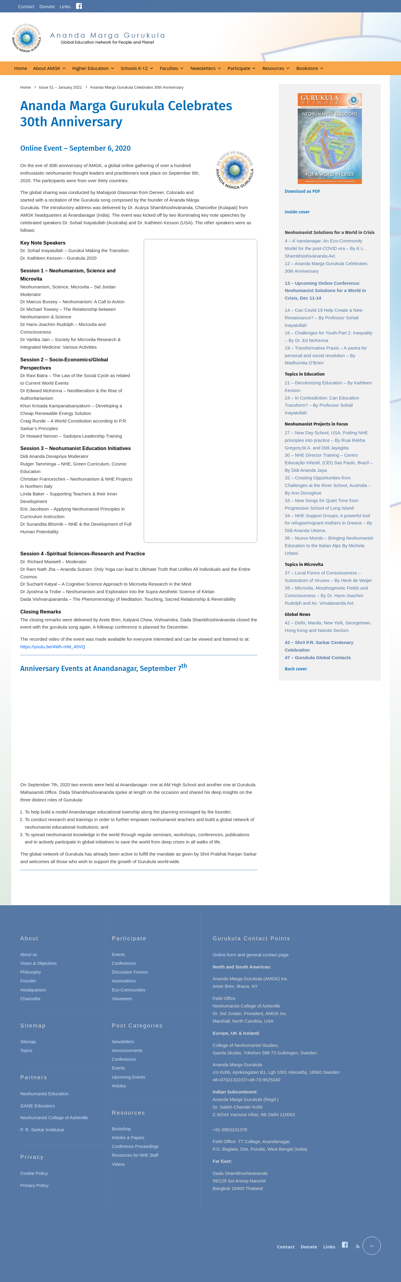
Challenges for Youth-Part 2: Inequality (334, 332)
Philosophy (30, 972)
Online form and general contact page (251, 954)
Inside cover (297, 212)
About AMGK (46, 68)
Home (20, 68)
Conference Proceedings (135, 1146)
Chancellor (30, 998)
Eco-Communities (128, 990)
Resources (273, 68)
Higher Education (90, 68)
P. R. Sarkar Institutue (42, 1129)
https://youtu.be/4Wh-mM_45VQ (52, 646)
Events (118, 954)
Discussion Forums (130, 972)
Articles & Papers (128, 1137)
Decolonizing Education (319, 382)
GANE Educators (37, 1105)
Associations (124, 980)
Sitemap (28, 1041)
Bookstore (307, 68)
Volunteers (122, 998)
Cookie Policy (34, 1173)
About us (28, 954)
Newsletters (202, 68)
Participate (239, 68)
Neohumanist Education (44, 1093)
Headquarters (33, 990)
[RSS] (358, 1246)
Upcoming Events (128, 1077)
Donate (47, 6)
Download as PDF (302, 191)
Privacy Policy (34, 1185)
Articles (119, 1085)
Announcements (127, 1050)
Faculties (169, 68)
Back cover (296, 669)
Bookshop (121, 1128)
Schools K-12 (134, 68)
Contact (26, 6)
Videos (118, 1164)
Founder (28, 980)
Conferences (124, 963)
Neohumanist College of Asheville (54, 1117)
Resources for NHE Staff (135, 1155)
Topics (26, 1050)
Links (65, 6)
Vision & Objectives (38, 963)
